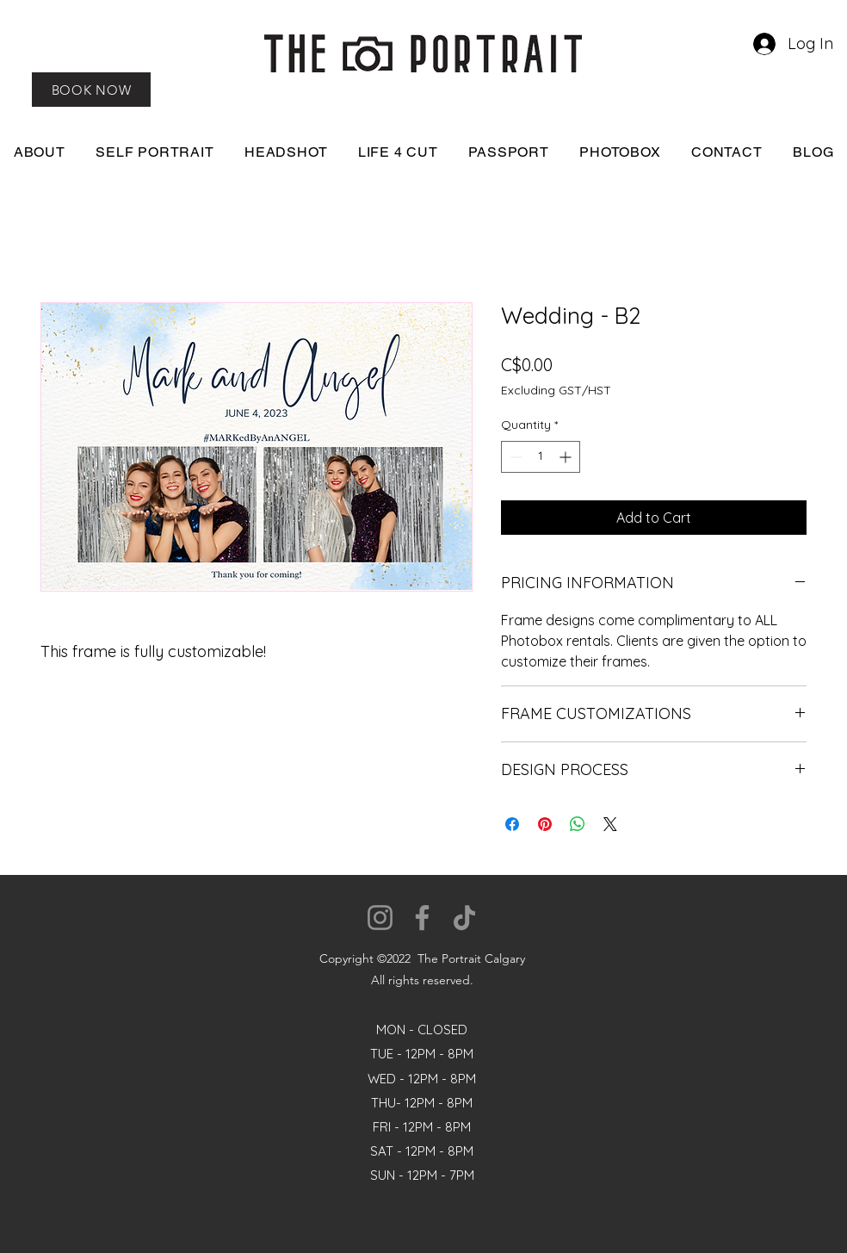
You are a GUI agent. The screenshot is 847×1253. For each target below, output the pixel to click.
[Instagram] (380, 917)
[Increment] (567, 457)
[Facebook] (422, 917)
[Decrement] (514, 457)
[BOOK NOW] (91, 89)
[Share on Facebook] (512, 824)
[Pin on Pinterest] (545, 824)
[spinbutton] (540, 457)
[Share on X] (610, 824)
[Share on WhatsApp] (577, 824)
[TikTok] (464, 917)
